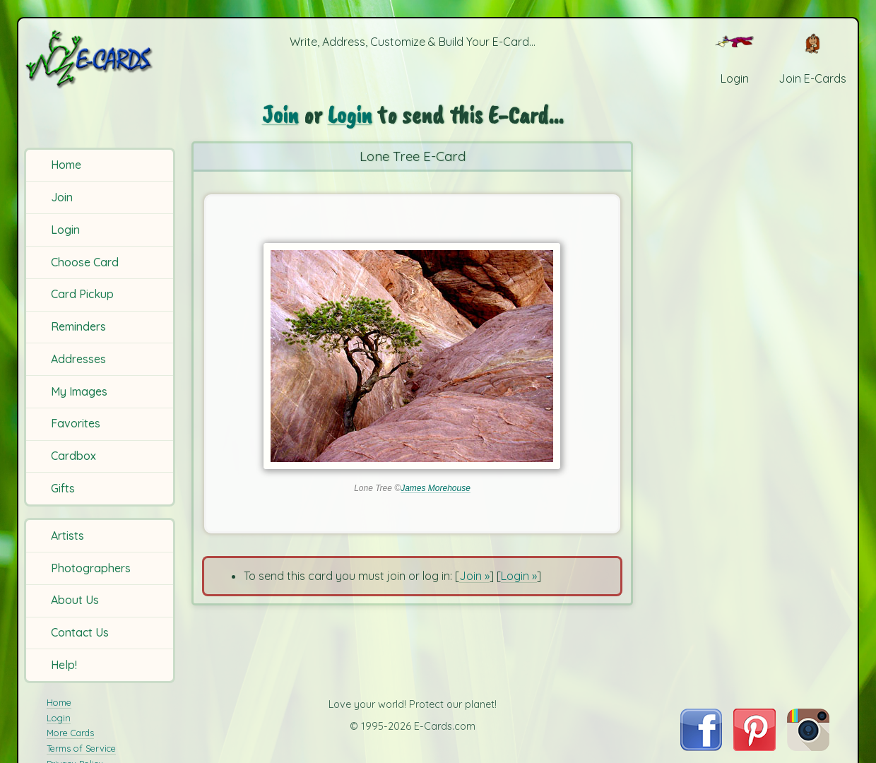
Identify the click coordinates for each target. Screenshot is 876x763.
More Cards (70, 732)
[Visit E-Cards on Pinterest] (754, 747)
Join (62, 197)
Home (66, 165)
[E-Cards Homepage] (101, 59)
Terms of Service (81, 748)
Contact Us (80, 632)
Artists (67, 535)
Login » (519, 576)
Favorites (75, 423)
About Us (75, 600)
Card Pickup (82, 294)
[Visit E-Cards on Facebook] (701, 747)
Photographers (91, 568)
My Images (79, 391)
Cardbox (73, 456)
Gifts (63, 488)
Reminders (78, 326)
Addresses (78, 359)
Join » (474, 576)
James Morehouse (435, 488)
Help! (64, 665)
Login (65, 230)
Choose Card (85, 262)
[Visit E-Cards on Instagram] (808, 747)
